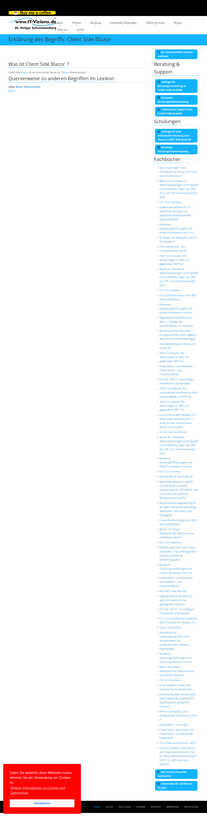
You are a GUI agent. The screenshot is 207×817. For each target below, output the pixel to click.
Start (60, 23)
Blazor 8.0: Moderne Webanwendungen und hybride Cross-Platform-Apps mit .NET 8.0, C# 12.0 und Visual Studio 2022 (178, 445)
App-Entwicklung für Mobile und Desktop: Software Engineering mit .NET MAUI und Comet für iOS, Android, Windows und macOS (178, 490)
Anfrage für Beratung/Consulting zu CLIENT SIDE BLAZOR (171, 86)
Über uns (62, 29)
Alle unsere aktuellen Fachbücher (172, 774)
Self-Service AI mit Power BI (176, 476)
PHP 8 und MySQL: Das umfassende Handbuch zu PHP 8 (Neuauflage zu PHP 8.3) (178, 392)
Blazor (24, 72)
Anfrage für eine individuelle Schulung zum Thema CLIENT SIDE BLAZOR (174, 135)
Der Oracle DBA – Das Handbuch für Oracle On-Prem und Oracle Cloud (178, 172)
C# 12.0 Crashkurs (170, 471)
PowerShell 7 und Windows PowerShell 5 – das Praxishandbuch (176, 370)
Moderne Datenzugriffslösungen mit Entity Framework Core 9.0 (175, 308)
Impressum (172, 806)
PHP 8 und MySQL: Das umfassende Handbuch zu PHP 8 (178, 715)
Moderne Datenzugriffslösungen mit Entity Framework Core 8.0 (175, 462)
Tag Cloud (124, 806)
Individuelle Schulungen (123, 23)
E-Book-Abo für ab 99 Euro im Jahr (174, 785)
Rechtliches (191, 806)
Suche (80, 29)
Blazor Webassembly (28, 87)
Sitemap (140, 806)
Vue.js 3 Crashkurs (170, 627)
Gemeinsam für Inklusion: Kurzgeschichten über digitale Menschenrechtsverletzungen (177, 335)
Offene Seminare (155, 23)
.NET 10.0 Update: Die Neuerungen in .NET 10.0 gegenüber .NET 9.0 (174, 260)
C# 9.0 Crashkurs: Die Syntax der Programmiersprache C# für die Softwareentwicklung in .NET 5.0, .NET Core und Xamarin (178, 756)
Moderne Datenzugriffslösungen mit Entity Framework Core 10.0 (176, 228)
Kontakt (156, 806)
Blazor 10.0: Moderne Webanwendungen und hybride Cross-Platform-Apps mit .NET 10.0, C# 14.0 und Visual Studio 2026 (178, 189)
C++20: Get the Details (173, 432)
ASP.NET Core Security (173, 591)
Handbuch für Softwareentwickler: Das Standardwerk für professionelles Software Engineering (174, 641)
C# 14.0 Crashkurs (170, 202)
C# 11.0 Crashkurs (170, 542)
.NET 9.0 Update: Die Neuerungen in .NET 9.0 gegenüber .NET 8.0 (173, 357)
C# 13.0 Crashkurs (170, 290)
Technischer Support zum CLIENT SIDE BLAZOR (174, 111)
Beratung (95, 23)
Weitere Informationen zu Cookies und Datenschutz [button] (37, 790)
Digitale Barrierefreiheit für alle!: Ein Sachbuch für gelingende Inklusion (175, 600)
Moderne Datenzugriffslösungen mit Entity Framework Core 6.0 (175, 658)
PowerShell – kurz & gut (173, 724)
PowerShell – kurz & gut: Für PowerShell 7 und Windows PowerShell (176, 734)
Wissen (178, 23)
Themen (76, 23)
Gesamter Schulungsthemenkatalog (172, 149)
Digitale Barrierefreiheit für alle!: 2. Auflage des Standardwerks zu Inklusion (176, 321)
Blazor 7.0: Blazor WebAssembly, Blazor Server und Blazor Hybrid (176, 533)
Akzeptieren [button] (42, 803)
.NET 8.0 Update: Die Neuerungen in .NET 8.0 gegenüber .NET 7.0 (173, 406)
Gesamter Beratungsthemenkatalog (173, 99)
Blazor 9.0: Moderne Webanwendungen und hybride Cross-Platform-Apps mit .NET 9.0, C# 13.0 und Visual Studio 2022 (178, 277)
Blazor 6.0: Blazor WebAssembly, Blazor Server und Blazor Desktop (176, 671)
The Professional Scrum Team (177, 743)
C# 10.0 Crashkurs (170, 680)
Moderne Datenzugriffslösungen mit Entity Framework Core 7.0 (175, 569)
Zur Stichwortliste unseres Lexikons (175, 54)
